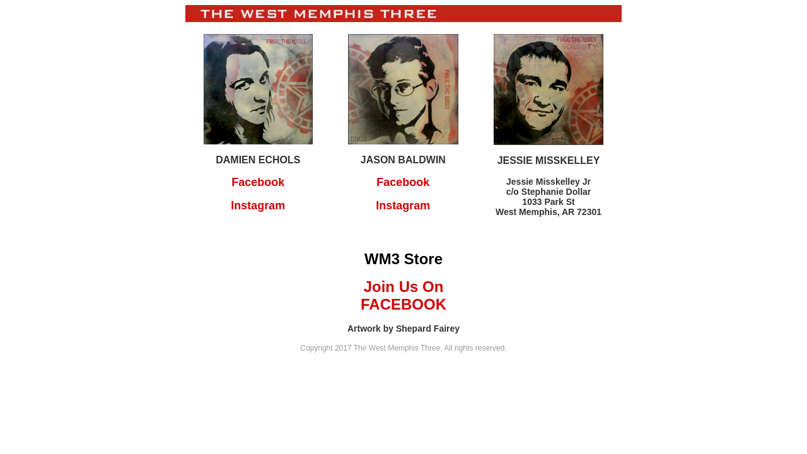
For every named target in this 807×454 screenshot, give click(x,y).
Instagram (258, 205)
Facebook (257, 182)
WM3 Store (403, 258)
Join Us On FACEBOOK (403, 295)
